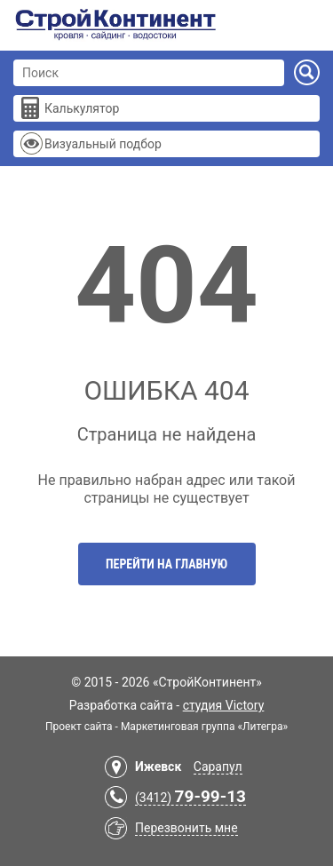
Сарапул (218, 766)
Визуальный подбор (103, 144)
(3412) (190, 798)
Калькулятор (81, 108)
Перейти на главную (166, 564)
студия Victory (224, 705)
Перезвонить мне (186, 828)
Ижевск (158, 766)
